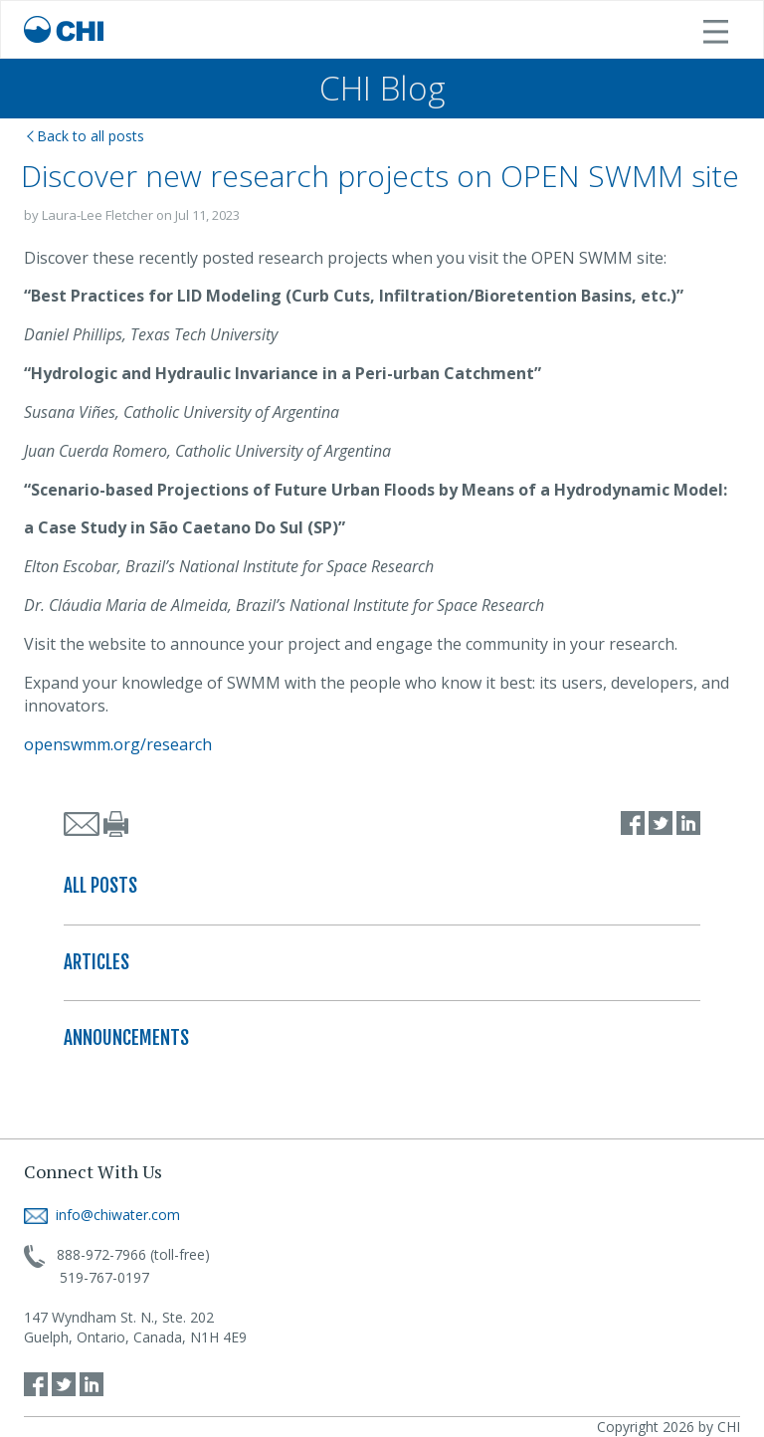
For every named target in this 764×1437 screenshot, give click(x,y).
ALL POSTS (100, 886)
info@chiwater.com (102, 1214)
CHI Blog (382, 88)
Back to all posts (85, 135)
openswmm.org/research (118, 744)
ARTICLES (96, 962)
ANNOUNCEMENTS (126, 1038)
